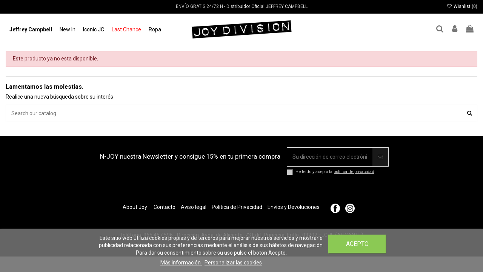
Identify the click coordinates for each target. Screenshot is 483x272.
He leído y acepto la (334, 171)
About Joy (135, 207)
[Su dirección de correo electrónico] (329, 157)
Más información (181, 263)
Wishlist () (462, 6)
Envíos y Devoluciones (294, 207)
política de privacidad (354, 171)
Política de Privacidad (237, 207)
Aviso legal (193, 207)
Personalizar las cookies (233, 263)
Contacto (164, 207)
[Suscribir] (380, 157)
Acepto (357, 243)
